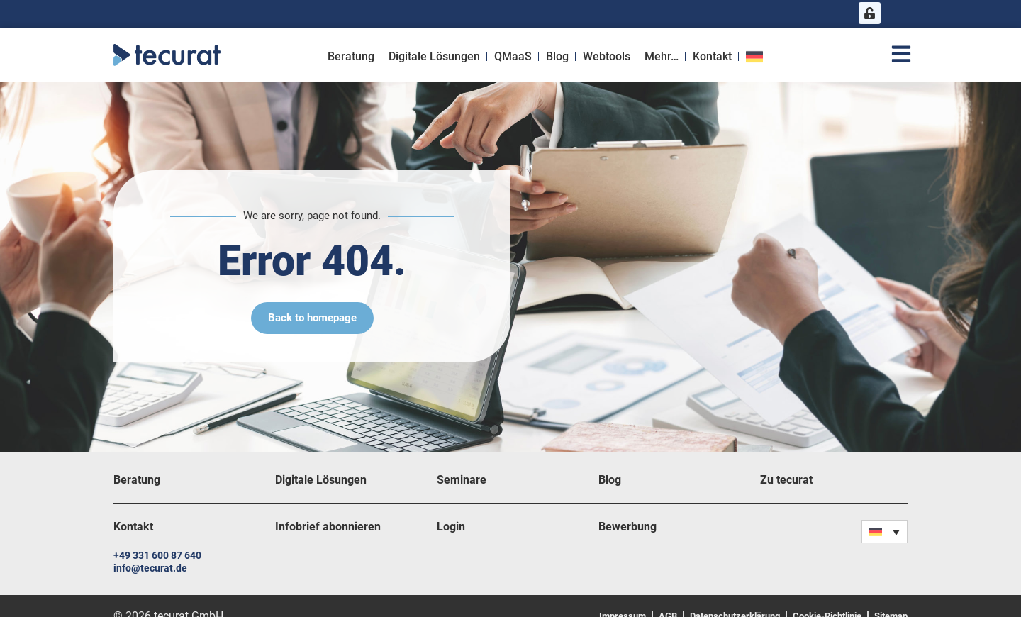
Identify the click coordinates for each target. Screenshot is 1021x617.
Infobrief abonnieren (328, 526)
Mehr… (662, 56)
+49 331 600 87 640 (157, 555)
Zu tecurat (786, 480)
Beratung (351, 56)
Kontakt (712, 56)
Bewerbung (627, 526)
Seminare (461, 480)
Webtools (606, 56)
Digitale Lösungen (434, 56)
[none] (884, 531)
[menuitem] (756, 57)
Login (451, 526)
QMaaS (513, 56)
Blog (557, 56)
